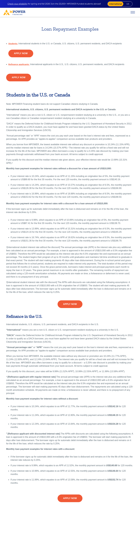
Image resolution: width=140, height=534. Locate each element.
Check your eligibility (17, 4)
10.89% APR (37, 516)
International (113, 4)
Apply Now (21, 54)
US (126, 4)
